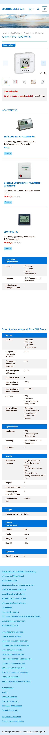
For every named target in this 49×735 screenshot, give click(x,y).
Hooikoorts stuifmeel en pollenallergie (16, 659)
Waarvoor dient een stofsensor (14, 603)
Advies (4, 692)
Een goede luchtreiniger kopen (14, 668)
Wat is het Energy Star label (12, 632)
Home (4, 33)
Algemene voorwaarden (11, 717)
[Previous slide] (5, 63)
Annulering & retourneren (12, 706)
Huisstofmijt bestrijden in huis (13, 663)
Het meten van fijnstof (10, 677)
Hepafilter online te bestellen (13, 654)
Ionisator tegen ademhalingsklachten (16, 681)
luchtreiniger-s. (13, 9)
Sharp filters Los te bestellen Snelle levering (19, 571)
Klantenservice (7, 688)
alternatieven (39, 96)
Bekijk (8, 153)
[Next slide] (43, 63)
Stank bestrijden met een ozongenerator (18, 585)
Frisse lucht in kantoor (10, 612)
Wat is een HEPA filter (10, 625)
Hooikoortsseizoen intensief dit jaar (16, 645)
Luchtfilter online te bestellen (13, 594)
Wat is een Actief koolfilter (12, 650)
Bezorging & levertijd (10, 701)
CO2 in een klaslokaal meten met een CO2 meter (21, 616)
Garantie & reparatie (10, 710)
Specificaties (8, 45)
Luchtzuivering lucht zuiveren (13, 621)
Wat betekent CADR (9, 580)
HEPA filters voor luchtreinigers (14, 589)
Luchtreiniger (7, 607)
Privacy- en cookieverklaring (13, 721)
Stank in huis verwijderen (11, 636)
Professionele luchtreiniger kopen (15, 672)
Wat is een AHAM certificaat (13, 576)
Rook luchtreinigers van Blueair (14, 598)
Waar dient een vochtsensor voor (15, 641)
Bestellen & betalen (9, 697)
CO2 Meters (15, 33)
